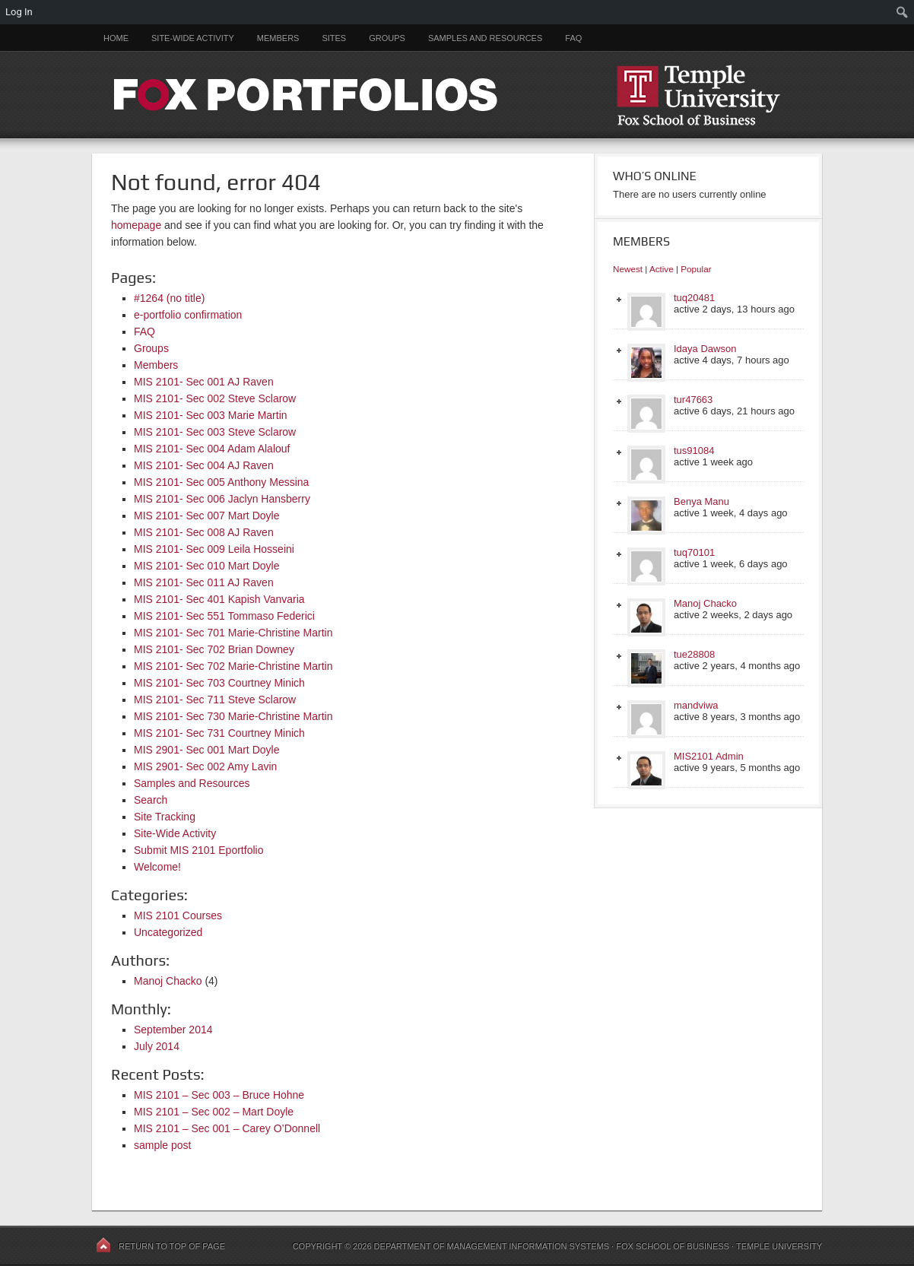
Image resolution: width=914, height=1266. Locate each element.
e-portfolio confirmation (188, 315)
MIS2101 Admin (709, 756)
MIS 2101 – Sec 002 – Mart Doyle (214, 1112)
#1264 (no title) (169, 298)
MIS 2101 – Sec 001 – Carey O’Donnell (227, 1128)
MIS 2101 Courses (178, 915)
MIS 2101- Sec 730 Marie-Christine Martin (233, 716)
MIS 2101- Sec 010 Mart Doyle (206, 566)
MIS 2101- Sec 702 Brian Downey (214, 649)
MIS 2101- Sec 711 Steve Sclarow (215, 699)
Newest (628, 269)
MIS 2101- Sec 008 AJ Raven (204, 532)
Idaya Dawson (705, 348)
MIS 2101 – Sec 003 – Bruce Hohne (219, 1095)
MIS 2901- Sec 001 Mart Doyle (206, 750)
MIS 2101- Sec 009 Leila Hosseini (214, 549)
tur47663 (693, 399)
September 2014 (173, 1029)
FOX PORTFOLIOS (457, 94)
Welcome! (157, 867)
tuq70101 (694, 552)
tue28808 (694, 654)
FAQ (573, 38)
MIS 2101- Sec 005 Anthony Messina (221, 482)
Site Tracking (164, 817)
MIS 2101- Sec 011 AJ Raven (204, 582)
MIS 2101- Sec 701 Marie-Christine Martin (233, 633)
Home (116, 38)
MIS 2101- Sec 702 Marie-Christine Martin (233, 666)
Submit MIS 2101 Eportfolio (198, 850)
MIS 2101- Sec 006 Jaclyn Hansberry (222, 499)
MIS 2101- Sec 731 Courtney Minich (219, 733)
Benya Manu (701, 501)
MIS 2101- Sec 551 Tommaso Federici (224, 616)
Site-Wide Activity (192, 38)
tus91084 (694, 450)
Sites (334, 38)
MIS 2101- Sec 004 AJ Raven (204, 465)
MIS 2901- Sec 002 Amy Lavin (205, 766)
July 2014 (156, 1046)
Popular (696, 269)
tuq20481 (694, 297)
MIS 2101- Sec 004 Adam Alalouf (212, 449)
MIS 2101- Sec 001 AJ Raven (204, 382)
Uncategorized (168, 932)
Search (150, 800)
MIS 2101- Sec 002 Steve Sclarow (215, 398)
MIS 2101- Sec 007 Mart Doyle (206, 515)
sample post (162, 1145)
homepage (136, 225)
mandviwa (696, 705)
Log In (19, 11)
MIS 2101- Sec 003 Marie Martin (210, 415)
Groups (387, 38)
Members (278, 38)
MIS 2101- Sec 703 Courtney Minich (219, 683)
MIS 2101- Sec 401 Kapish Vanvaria (219, 599)
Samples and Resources (485, 38)
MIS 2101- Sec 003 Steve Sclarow (215, 432)
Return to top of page (172, 1246)
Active (661, 269)
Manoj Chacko (168, 981)
